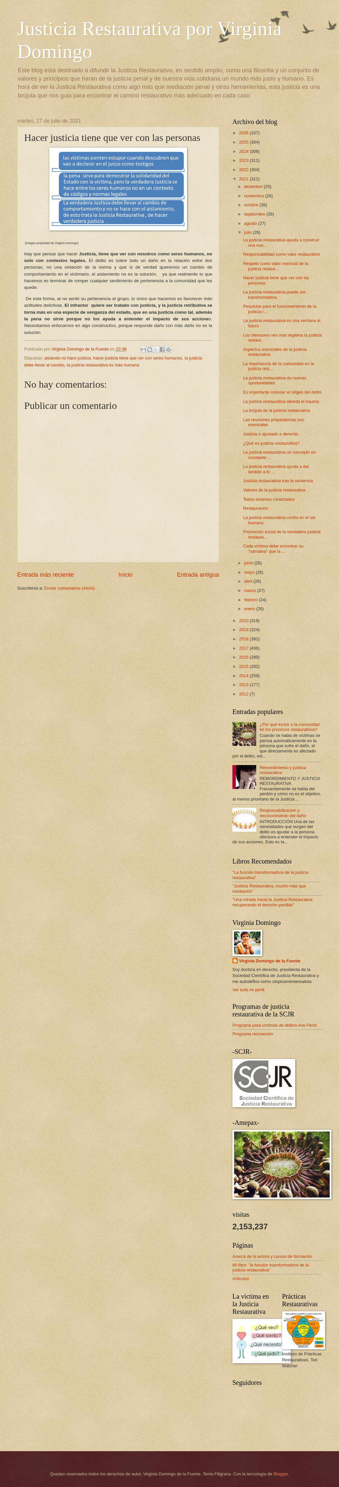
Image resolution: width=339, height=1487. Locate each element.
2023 (244, 160)
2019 (244, 629)
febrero (251, 599)
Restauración (255, 508)
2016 (244, 657)
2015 (244, 666)
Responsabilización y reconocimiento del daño (283, 813)
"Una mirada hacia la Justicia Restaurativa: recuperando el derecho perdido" (273, 902)
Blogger (280, 1473)
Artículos (240, 1278)
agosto (251, 223)
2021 (244, 178)
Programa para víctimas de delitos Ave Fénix (274, 1025)
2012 (244, 693)
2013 (244, 684)
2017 (244, 648)
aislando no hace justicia (67, 358)
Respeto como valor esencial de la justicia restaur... (275, 266)
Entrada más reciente (45, 574)
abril (248, 581)
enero (250, 608)
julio (248, 232)
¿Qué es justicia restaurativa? (271, 443)
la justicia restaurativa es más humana (103, 364)
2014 (244, 675)
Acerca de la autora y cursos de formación (272, 1256)
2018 (244, 638)
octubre (252, 204)
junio (249, 562)
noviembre (254, 195)
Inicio (125, 574)
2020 (244, 620)
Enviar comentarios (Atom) (69, 588)
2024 (244, 151)
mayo (250, 572)
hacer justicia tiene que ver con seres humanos (137, 358)
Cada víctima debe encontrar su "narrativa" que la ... (273, 548)
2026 (244, 132)
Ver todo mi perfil (248, 989)
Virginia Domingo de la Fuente (269, 960)
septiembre (255, 214)
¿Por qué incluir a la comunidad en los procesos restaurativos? (289, 727)
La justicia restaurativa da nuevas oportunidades (274, 380)
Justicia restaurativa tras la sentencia (278, 480)
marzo (250, 590)
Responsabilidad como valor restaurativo (281, 254)
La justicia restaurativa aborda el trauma (281, 401)
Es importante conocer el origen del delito (282, 392)
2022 (244, 169)
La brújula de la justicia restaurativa (276, 410)
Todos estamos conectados (269, 499)
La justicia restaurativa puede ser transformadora (274, 294)
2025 (244, 142)
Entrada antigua (198, 574)
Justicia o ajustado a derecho (270, 433)
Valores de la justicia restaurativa (274, 489)
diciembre (254, 186)
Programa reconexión (252, 1033)
